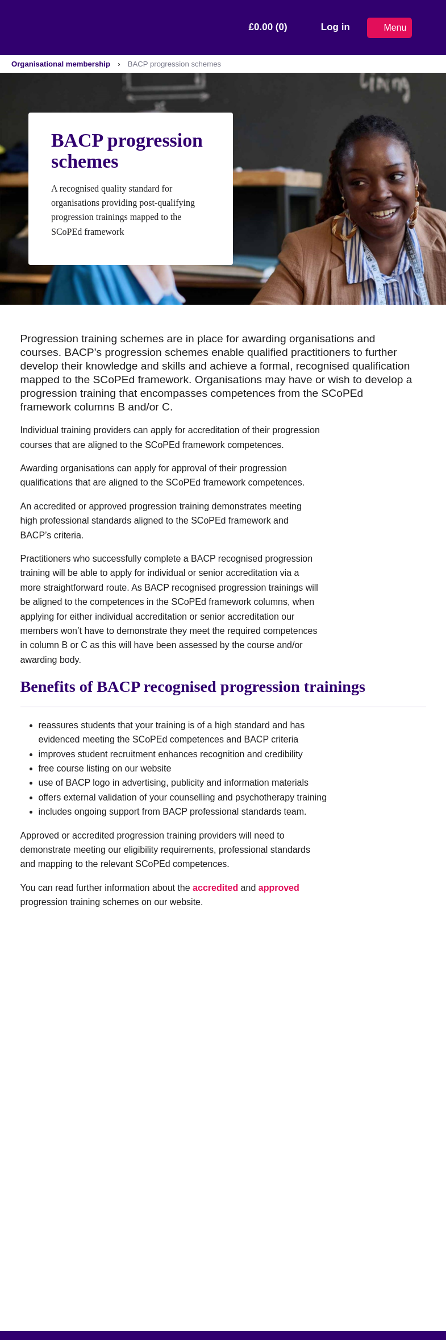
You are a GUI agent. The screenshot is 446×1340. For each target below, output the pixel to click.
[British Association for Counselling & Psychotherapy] (79, 27)
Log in (335, 27)
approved (279, 888)
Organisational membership (60, 64)
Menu (389, 27)
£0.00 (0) (268, 27)
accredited (215, 888)
